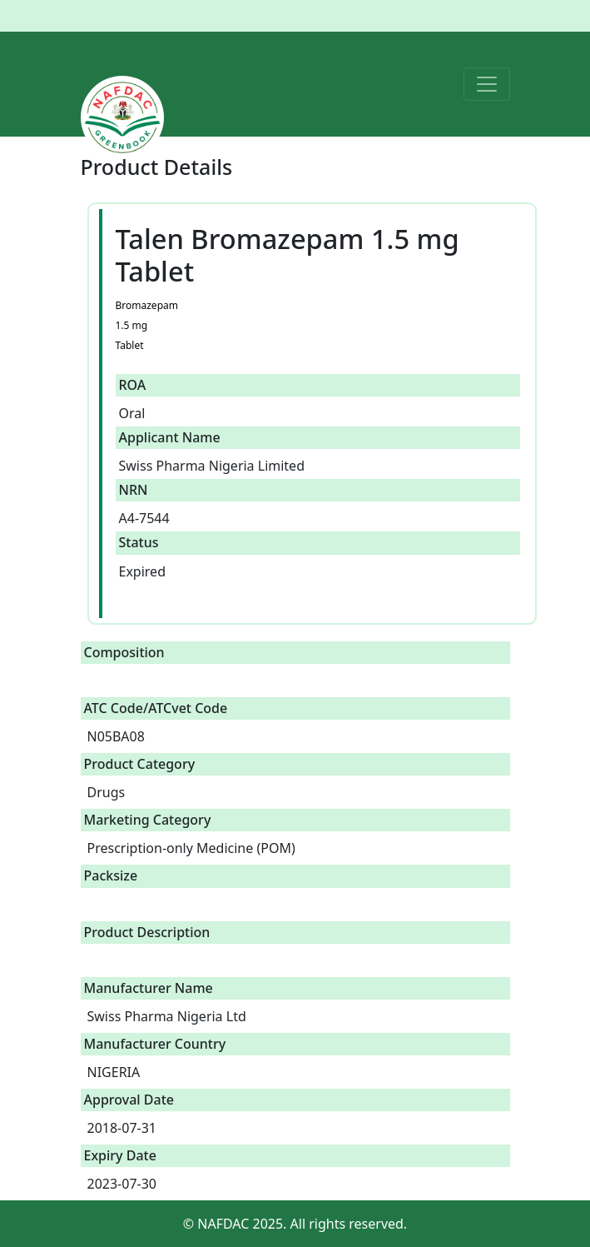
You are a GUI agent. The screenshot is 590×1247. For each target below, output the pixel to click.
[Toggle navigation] (487, 84)
